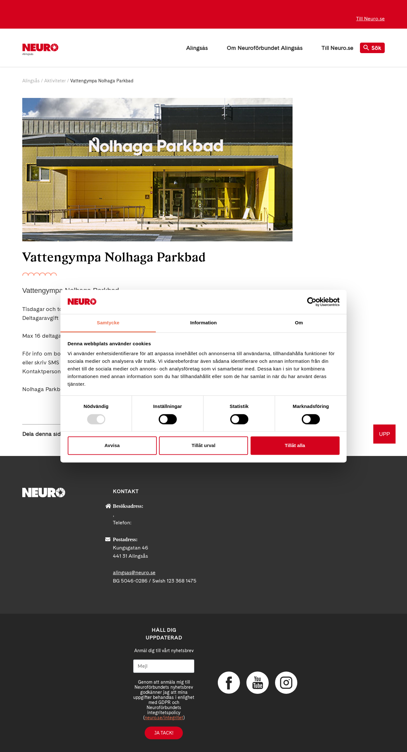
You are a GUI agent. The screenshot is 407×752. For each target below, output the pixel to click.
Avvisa (112, 445)
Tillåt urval (204, 445)
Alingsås (197, 48)
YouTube (257, 683)
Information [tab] (203, 323)
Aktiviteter (55, 80)
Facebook (229, 683)
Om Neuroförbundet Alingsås (264, 48)
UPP (384, 434)
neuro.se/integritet (164, 717)
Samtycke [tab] (108, 323)
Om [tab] (299, 323)
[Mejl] (163, 666)
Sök (372, 48)
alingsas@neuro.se (134, 572)
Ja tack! (163, 732)
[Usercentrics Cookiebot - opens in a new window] (312, 302)
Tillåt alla (295, 445)
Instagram (286, 683)
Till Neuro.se (370, 19)
